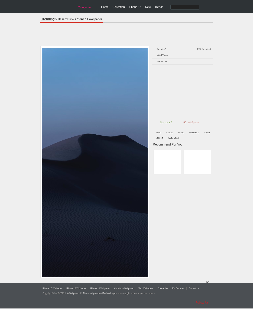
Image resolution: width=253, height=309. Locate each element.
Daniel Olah (162, 61)
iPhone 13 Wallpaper (76, 288)
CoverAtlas (162, 288)
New (148, 6)
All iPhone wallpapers (90, 293)
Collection (118, 6)
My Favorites (178, 288)
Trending (48, 19)
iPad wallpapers (109, 293)
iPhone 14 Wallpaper (100, 288)
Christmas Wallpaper (124, 288)
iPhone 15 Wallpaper (52, 288)
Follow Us (202, 302)
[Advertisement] (126, 33)
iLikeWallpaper (72, 293)
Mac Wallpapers (145, 288)
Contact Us (194, 288)
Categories (84, 7)
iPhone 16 (135, 6)
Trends (159, 6)
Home (105, 6)
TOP (208, 281)
